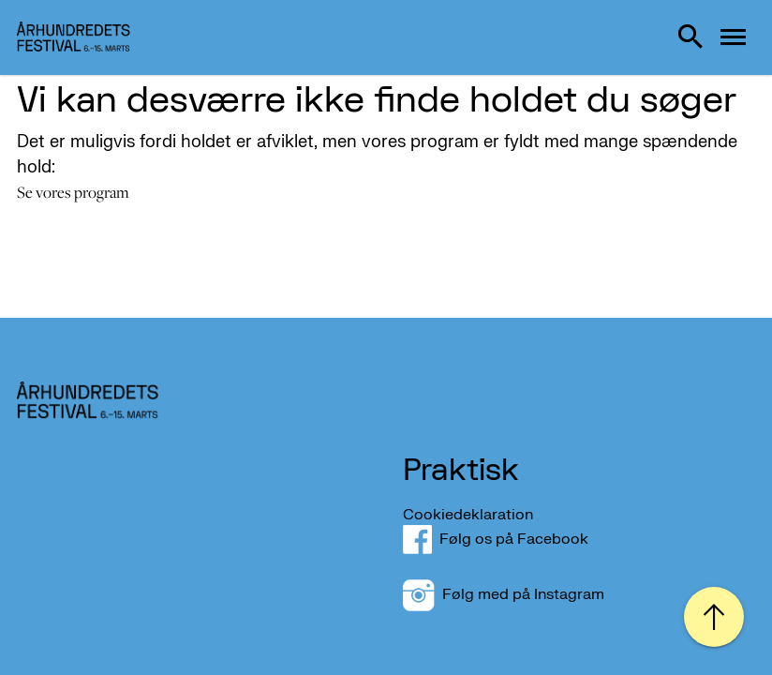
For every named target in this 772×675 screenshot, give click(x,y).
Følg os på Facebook (507, 539)
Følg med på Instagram (503, 594)
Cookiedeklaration (468, 514)
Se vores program (73, 192)
